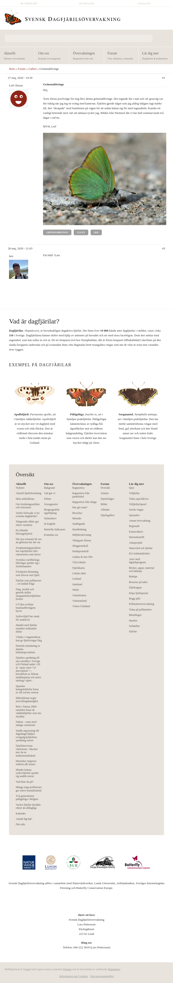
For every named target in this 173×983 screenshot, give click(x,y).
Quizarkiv (134, 515)
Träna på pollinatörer (140, 609)
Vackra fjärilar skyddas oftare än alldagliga (28, 806)
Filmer (47, 498)
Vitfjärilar (134, 493)
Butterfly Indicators (54, 529)
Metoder (77, 518)
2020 (96, 232)
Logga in (144, 3)
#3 (163, 248)
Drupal (67, 969)
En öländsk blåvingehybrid (24, 532)
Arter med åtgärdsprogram (137, 561)
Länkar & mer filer (82, 556)
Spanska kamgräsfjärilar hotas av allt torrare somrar (27, 689)
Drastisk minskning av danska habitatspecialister (28, 649)
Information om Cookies (73, 976)
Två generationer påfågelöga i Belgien (27, 797)
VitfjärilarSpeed (137, 504)
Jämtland (77, 584)
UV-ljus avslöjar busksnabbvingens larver (26, 607)
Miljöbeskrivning (81, 534)
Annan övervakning (139, 520)
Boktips (133, 576)
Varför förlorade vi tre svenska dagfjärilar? (28, 514)
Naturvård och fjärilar (141, 548)
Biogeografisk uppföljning (51, 511)
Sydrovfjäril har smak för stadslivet (27, 618)
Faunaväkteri (136, 531)
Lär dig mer (154, 56)
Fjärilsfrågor (107, 498)
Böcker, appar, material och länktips (141, 569)
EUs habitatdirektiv (139, 553)
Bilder (104, 504)
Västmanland (79, 600)
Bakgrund (49, 487)
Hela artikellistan (25, 498)
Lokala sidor (79, 573)
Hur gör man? (79, 507)
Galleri (32, 68)
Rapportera (78, 487)
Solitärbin (134, 626)
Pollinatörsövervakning (141, 604)
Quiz (131, 487)
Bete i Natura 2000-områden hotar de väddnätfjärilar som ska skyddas (28, 711)
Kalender (21, 813)
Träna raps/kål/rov (139, 498)
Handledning (79, 529)
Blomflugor (135, 615)
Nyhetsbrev (50, 518)
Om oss (50, 56)
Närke (75, 589)
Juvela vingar (136, 509)
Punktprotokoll (80, 551)
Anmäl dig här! (24, 818)
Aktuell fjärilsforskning (28, 493)
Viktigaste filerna (81, 540)
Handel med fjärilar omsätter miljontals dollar (26, 628)
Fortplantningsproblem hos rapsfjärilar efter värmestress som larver (28, 551)
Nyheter (20, 487)
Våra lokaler (79, 562)
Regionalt (134, 526)
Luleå (81, 232)
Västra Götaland (81, 606)
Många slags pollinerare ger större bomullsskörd (29, 789)
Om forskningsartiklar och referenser (28, 506)
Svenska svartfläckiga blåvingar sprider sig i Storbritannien (27, 563)
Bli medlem (29, 3)
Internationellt (136, 537)
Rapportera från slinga (84, 502)
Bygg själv (135, 598)
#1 (163, 77)
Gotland (76, 578)
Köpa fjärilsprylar (138, 593)
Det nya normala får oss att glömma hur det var (29, 541)
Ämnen (105, 493)
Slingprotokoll (80, 545)
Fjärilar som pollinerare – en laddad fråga (28, 582)
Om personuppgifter (102, 976)
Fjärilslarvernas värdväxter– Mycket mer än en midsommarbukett (27, 750)
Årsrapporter (51, 504)
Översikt (105, 487)
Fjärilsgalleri (107, 515)
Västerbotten (79, 595)
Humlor (133, 620)
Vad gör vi (49, 493)
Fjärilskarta (78, 567)
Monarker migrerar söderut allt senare (26, 762)
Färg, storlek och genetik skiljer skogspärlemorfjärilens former (28, 594)
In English (86, 3)
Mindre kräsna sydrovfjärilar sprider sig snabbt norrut (27, 773)
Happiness (114, 969)
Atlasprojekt (135, 542)
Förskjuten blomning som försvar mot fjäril (27, 573)
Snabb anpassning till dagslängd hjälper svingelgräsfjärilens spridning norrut (27, 735)
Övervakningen (85, 56)
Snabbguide (78, 523)
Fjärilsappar (135, 587)
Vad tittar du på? (25, 781)
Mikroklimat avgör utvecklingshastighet (27, 699)
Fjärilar (133, 631)
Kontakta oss (51, 534)
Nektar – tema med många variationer (26, 723)
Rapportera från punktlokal (80, 495)
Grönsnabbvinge (57, 232)
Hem (12, 68)
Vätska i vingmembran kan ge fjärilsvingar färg (29, 638)
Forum (120, 56)
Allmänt (105, 509)
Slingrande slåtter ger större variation (27, 523)
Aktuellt (16, 56)
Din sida (20, 824)
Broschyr (77, 513)
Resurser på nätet (138, 582)
